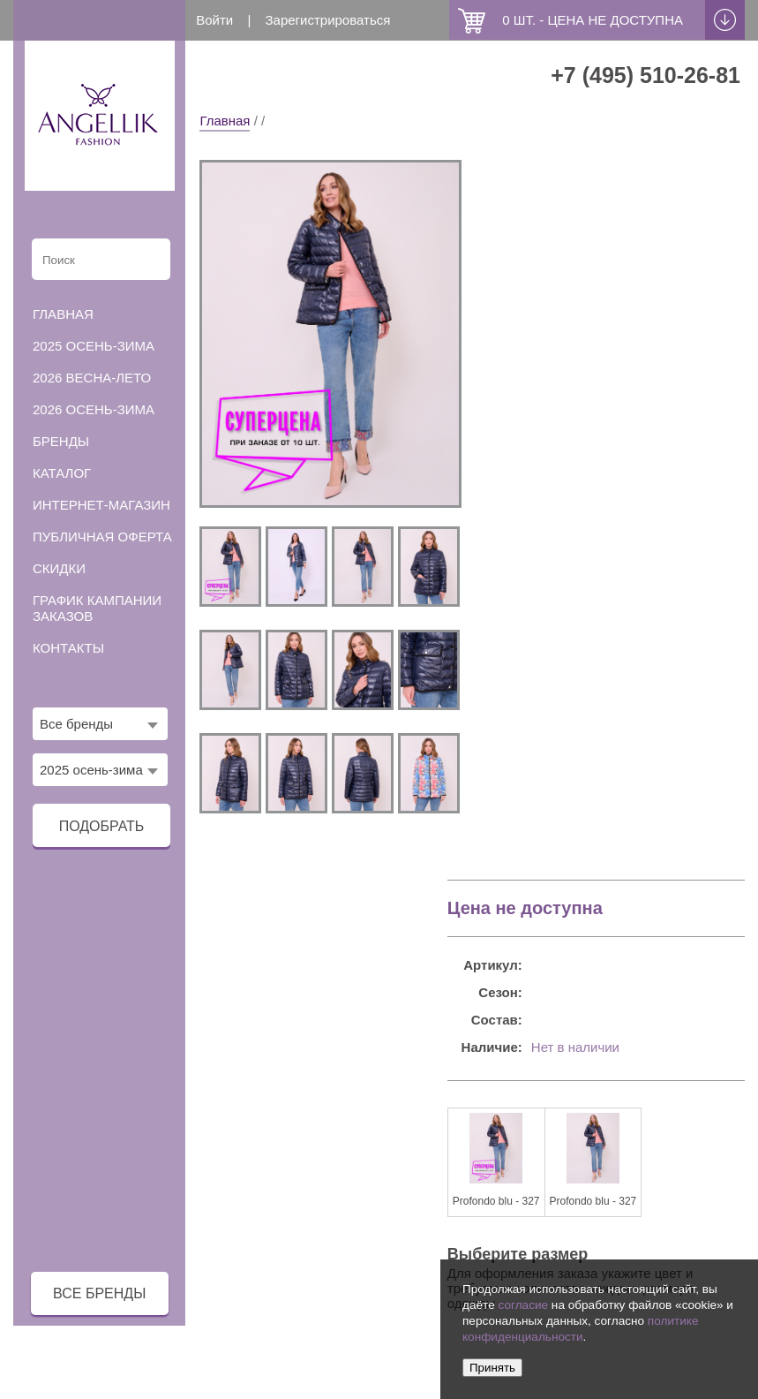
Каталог (62, 472)
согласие (523, 1305)
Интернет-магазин (101, 504)
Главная (224, 120)
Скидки (59, 568)
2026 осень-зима (93, 409)
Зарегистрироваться (327, 19)
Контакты (68, 647)
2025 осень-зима (93, 345)
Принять (492, 1367)
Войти (214, 19)
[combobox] (100, 723)
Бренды (61, 441)
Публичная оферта (102, 536)
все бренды (99, 1293)
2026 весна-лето (92, 377)
